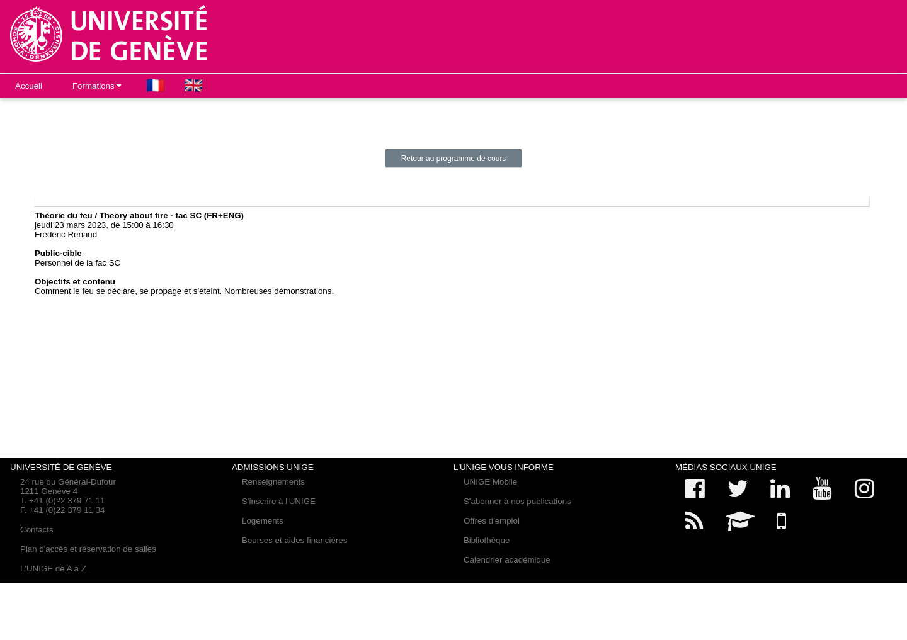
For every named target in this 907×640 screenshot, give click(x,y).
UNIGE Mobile (490, 481)
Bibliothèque (487, 540)
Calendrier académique (507, 559)
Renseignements (273, 481)
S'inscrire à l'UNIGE (279, 501)
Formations (97, 86)
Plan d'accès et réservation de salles (88, 549)
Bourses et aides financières (294, 540)
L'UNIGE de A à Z (53, 568)
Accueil (28, 86)
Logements (262, 520)
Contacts (37, 529)
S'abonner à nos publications (517, 501)
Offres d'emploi (492, 520)
